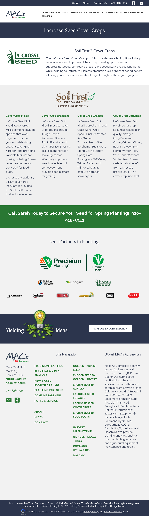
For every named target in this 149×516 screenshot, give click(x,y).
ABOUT (39, 411)
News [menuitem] (86, 3)
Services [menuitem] (47, 16)
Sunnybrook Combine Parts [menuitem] (87, 12)
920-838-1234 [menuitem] (119, 3)
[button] (67, 12)
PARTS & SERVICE (46, 400)
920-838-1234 (14, 390)
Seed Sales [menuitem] (112, 12)
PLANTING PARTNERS (48, 390)
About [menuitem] (75, 3)
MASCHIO (79, 455)
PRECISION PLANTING (48, 365)
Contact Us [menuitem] (100, 3)
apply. (125, 511)
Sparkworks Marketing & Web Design (98, 506)
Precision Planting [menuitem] (54, 12)
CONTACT (41, 422)
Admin (122, 506)
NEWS (38, 417)
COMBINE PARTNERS (48, 395)
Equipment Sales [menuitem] (133, 12)
